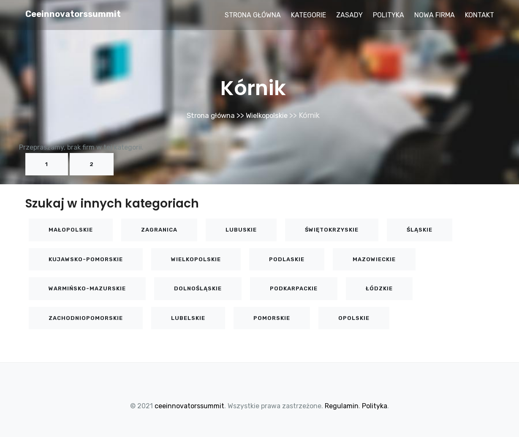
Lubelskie (188, 318)
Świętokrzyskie (332, 230)
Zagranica (159, 230)
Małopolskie (71, 230)
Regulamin (342, 406)
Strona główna (253, 15)
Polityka (388, 15)
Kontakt (479, 15)
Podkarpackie (294, 288)
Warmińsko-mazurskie (87, 288)
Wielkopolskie (268, 115)
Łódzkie (379, 288)
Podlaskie (286, 259)
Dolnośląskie (198, 288)
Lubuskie (241, 230)
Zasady (349, 15)
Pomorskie (271, 318)
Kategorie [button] (308, 15)
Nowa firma (434, 15)
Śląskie (419, 230)
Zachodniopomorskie (86, 318)
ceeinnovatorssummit (73, 14)
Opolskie (354, 318)
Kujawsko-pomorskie (86, 259)
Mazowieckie (374, 259)
